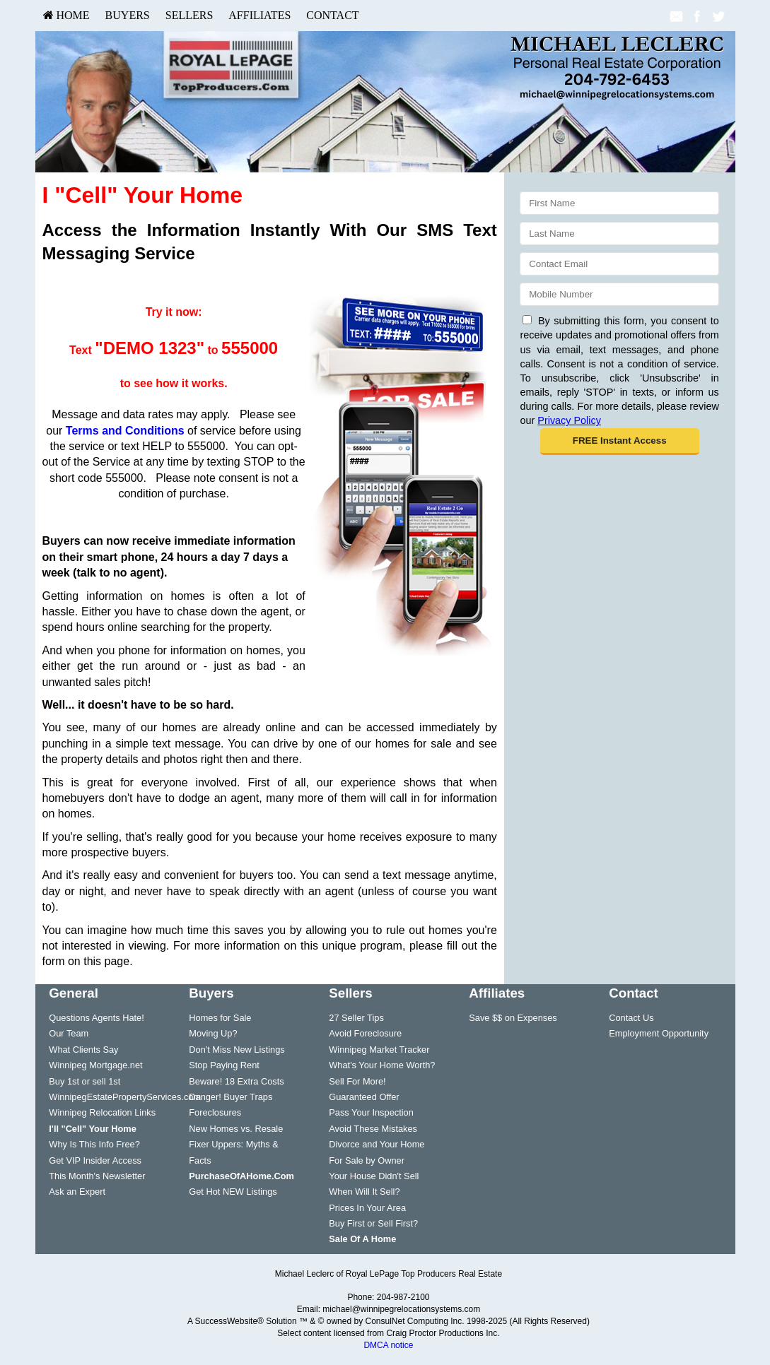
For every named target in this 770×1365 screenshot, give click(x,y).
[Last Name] (619, 233)
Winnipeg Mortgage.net (95, 1065)
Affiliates (259, 15)
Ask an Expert (77, 1191)
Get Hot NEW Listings (232, 1191)
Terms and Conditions (125, 431)
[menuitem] (66, 15)
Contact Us (631, 1017)
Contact (332, 15)
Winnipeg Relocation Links (102, 1112)
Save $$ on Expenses (513, 1017)
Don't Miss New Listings (236, 1049)
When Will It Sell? (364, 1191)
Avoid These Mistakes (373, 1128)
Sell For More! (357, 1081)
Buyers (127, 15)
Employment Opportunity (658, 1033)
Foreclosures (215, 1112)
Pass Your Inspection (371, 1112)
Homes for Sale (220, 1017)
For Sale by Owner (366, 1160)
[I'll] (92, 1128)
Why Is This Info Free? (94, 1144)
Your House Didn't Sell (374, 1176)
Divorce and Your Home (376, 1144)
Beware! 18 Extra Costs (236, 1081)
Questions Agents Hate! (96, 1017)
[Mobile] (619, 294)
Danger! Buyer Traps (230, 1097)
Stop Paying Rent (224, 1065)
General (73, 993)
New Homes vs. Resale (236, 1128)
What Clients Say (83, 1049)
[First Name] (619, 203)
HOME (66, 15)
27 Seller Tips (356, 1017)
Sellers (189, 15)
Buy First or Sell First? (373, 1223)
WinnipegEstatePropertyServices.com (125, 1097)
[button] (619, 441)
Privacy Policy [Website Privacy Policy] (569, 420)
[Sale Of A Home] (362, 1239)
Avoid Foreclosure (365, 1033)
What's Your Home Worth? (382, 1065)
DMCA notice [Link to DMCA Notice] (388, 1345)
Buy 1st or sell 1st (84, 1081)
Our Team (68, 1033)
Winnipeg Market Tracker (379, 1049)
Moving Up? (213, 1033)
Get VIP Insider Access (95, 1160)
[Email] (619, 264)
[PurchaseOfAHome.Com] (241, 1176)
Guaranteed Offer (364, 1097)
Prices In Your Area (367, 1207)
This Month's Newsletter (97, 1176)
